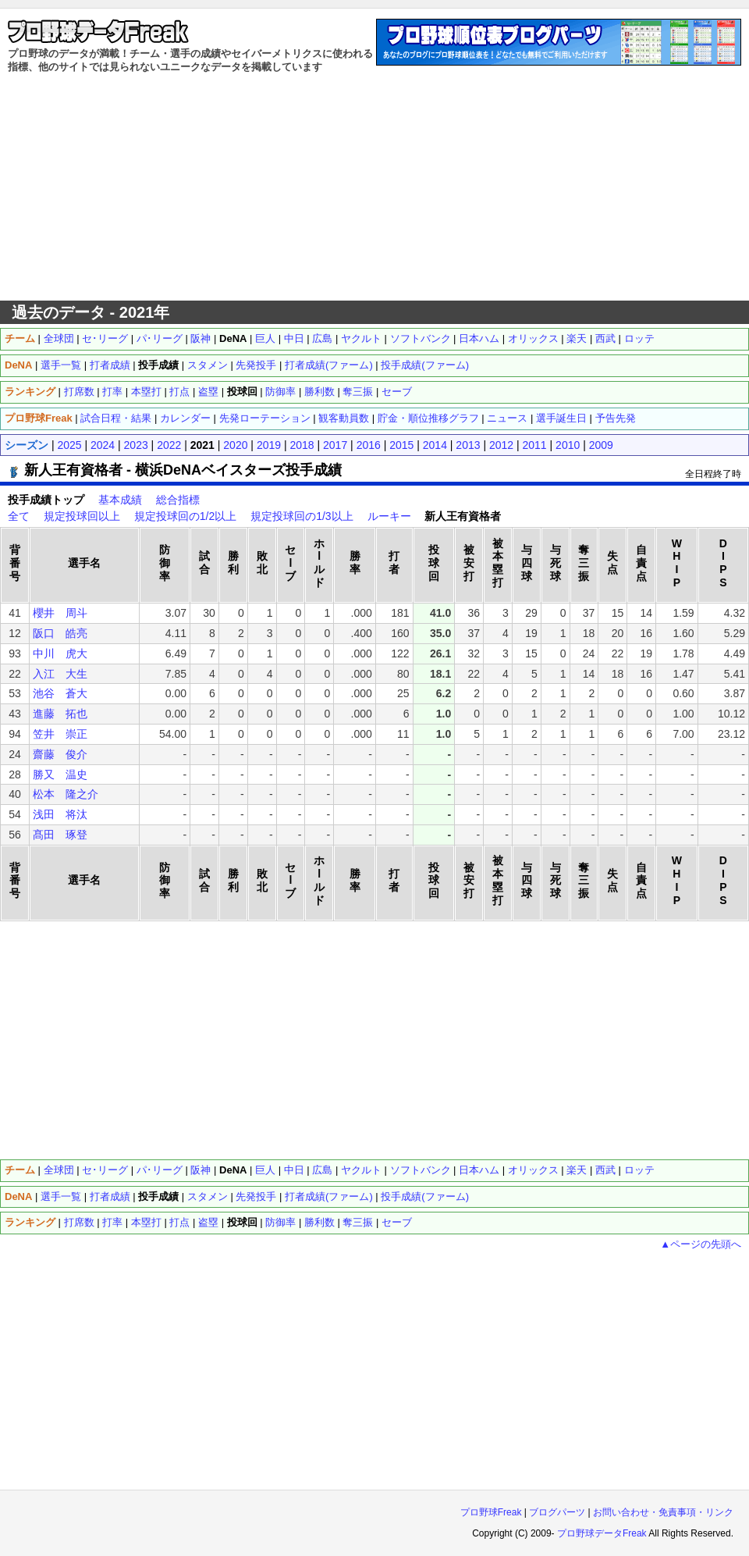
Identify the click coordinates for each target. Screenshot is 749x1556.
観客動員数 (343, 418)
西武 (605, 338)
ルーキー (389, 516)
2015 (401, 445)
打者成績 (110, 365)
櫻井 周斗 (60, 613)
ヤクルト (361, 338)
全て (19, 516)
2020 (235, 445)
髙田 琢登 (60, 834)
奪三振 (358, 391)
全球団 (59, 338)
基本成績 (120, 499)
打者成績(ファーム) (329, 365)
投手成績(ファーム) (425, 365)
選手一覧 (61, 365)
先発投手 (256, 365)
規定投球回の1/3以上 (301, 516)
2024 (103, 445)
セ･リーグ (105, 338)
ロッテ (639, 338)
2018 (301, 445)
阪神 (200, 338)
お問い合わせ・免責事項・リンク (663, 1512)
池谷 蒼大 (60, 693)
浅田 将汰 (60, 814)
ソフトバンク (420, 338)
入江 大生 (60, 674)
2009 (601, 445)
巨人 (265, 338)
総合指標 (178, 499)
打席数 (79, 391)
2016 (369, 445)
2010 (568, 445)
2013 (468, 445)
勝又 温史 (60, 774)
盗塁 (208, 391)
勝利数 (319, 391)
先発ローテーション (265, 418)
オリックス (533, 338)
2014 (435, 445)
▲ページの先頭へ (700, 1244)
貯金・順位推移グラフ (428, 418)
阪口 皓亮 (60, 633)
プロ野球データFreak (602, 1533)
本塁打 (146, 391)
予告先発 (615, 418)
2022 (169, 445)
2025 (69, 445)
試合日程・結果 (115, 418)
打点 (179, 391)
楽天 (576, 338)
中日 (294, 338)
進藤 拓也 (60, 713)
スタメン (207, 365)
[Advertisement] (375, 187)
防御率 (280, 391)
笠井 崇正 (60, 734)
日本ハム (479, 338)
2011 (535, 445)
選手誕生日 (561, 418)
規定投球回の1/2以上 (185, 516)
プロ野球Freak (491, 1512)
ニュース (507, 418)
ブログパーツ (557, 1512)
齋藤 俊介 (60, 754)
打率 (112, 391)
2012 (501, 445)
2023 (136, 445)
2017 (335, 445)
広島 (322, 338)
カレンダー (185, 418)
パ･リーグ (160, 338)
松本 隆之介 (65, 794)
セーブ (397, 391)
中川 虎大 (60, 653)
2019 (269, 445)
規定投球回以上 (82, 516)
